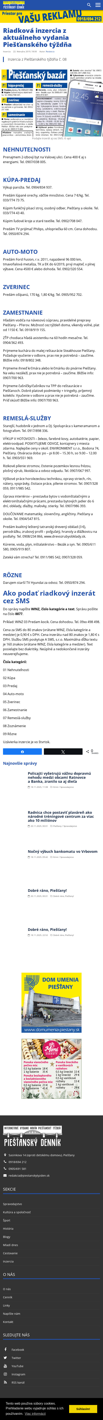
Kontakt (8, 1322)
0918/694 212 (17, 1162)
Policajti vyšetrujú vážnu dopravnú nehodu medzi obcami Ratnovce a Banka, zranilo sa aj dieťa (59, 777)
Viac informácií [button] (35, 1413)
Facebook (13, 1350)
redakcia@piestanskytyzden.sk (29, 1175)
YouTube (13, 1366)
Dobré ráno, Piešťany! (47, 890)
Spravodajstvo (12, 1204)
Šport (6, 1220)
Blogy (6, 1237)
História (8, 1228)
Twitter (12, 1358)
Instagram (14, 1374)
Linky (6, 1305)
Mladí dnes (10, 1245)
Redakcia (50, 51)
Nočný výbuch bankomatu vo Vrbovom (63, 851)
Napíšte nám (11, 1314)
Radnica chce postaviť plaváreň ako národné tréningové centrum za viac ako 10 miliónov (61, 816)
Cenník (7, 1297)
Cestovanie (10, 1253)
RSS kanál (14, 1382)
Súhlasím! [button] (83, 1409)
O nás (7, 1289)
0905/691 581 (17, 1169)
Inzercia (8, 1261)
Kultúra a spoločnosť (17, 1212)
